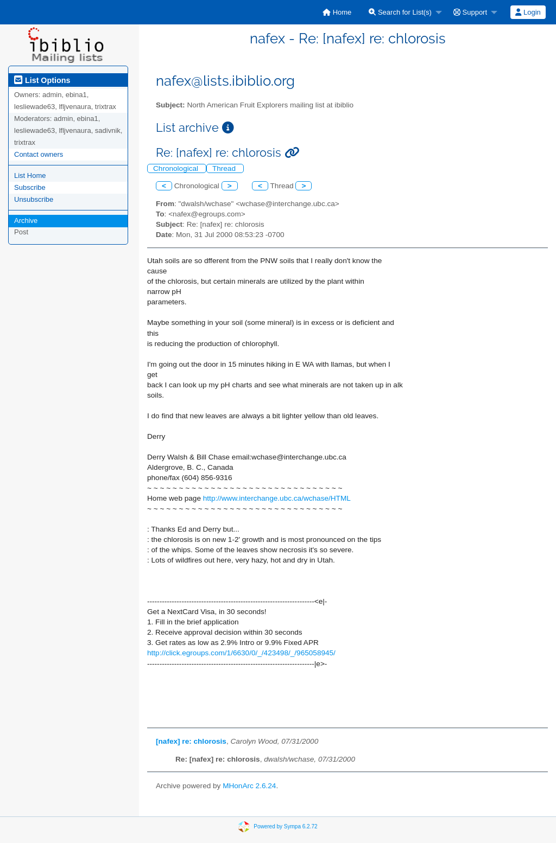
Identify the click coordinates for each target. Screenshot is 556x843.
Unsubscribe (33, 199)
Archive (25, 220)
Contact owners (38, 154)
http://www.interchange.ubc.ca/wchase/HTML (277, 498)
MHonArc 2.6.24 (249, 786)
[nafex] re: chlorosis (191, 741)
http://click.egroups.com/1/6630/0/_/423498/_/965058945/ (241, 653)
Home (337, 12)
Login (527, 12)
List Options (42, 80)
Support (470, 12)
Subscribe (30, 187)
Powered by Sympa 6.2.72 (285, 826)
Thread (225, 168)
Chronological (176, 168)
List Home (30, 175)
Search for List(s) (400, 12)
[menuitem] (337, 12)
